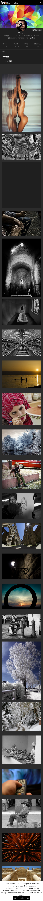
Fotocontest (9, 2)
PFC (26, 44)
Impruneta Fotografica (26, 38)
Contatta (37, 30)
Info (3, 52)
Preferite (7, 61)
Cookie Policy (24, 898)
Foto (5, 57)
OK (15, 898)
